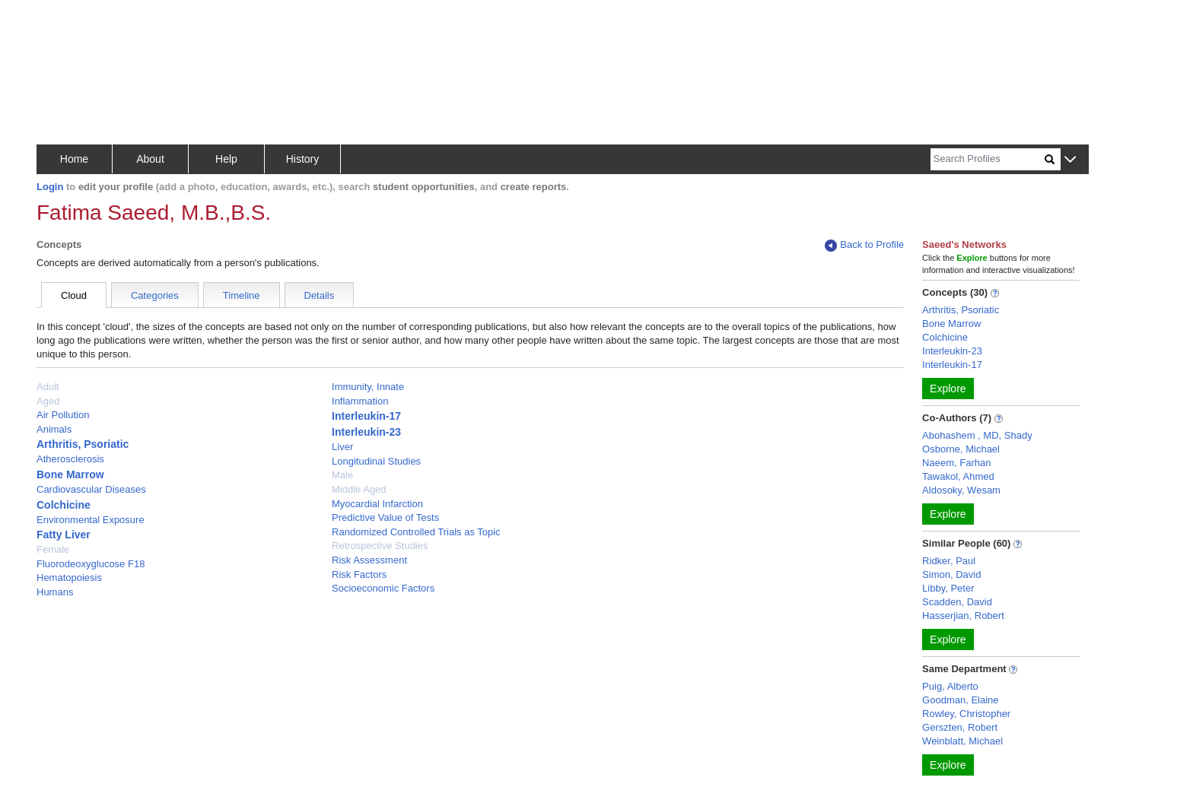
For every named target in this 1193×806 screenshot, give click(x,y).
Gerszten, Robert (959, 727)
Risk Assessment (369, 560)
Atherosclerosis (70, 459)
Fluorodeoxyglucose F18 (91, 564)
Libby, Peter (948, 588)
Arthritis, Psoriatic (83, 444)
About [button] (150, 159)
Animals (54, 429)
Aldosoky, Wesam (961, 490)
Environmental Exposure (91, 519)
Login (50, 186)
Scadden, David (957, 602)
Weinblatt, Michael (962, 741)
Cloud (74, 295)
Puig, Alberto (950, 686)
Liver (342, 446)
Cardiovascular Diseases (91, 489)
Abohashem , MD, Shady (977, 435)
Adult (48, 386)
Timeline (241, 295)
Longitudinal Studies (376, 461)
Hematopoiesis (69, 577)
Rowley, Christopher (966, 713)
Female (53, 549)
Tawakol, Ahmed (958, 476)
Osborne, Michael (961, 449)
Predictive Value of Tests (385, 517)
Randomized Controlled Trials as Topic (416, 532)
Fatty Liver (64, 534)
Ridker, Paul (948, 560)
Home (74, 159)
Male (342, 475)
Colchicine (64, 505)
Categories (155, 295)
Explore (948, 388)
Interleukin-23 (366, 432)
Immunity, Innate (368, 386)
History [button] (303, 159)
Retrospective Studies (380, 545)
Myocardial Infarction (377, 503)
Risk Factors (359, 574)
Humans (55, 592)
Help (226, 159)
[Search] (988, 159)
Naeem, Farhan (956, 462)
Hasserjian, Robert (963, 615)
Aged (48, 401)
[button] (1070, 160)
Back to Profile (864, 245)
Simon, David (951, 574)
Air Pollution (63, 414)
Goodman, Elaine (960, 700)
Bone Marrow (70, 474)
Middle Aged (359, 489)
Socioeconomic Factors (383, 588)
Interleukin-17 (366, 416)
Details (319, 295)
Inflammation (360, 401)
